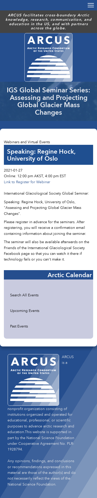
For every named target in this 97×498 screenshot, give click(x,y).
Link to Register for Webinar (27, 182)
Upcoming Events (24, 310)
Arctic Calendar (70, 275)
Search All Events (24, 295)
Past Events (19, 326)
